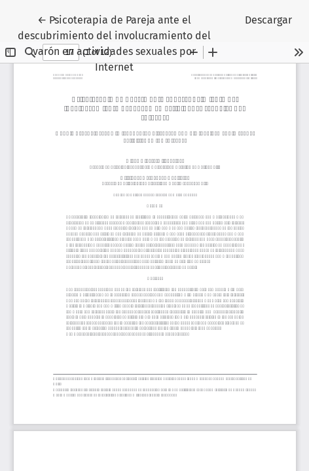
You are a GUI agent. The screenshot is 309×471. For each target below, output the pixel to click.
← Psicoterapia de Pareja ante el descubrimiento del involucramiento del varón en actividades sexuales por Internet (114, 42)
